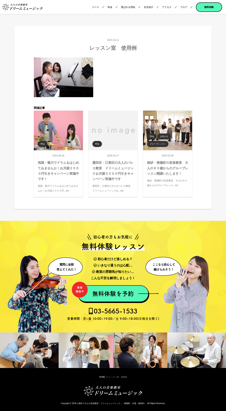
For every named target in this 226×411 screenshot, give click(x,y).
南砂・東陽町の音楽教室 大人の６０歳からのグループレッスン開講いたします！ (167, 168)
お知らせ (164, 136)
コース (95, 7)
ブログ (183, 7)
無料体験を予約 (105, 291)
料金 (110, 7)
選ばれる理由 (128, 7)
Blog (43, 144)
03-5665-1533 (113, 314)
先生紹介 (148, 7)
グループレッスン (158, 144)
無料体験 (209, 7)
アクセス (167, 7)
